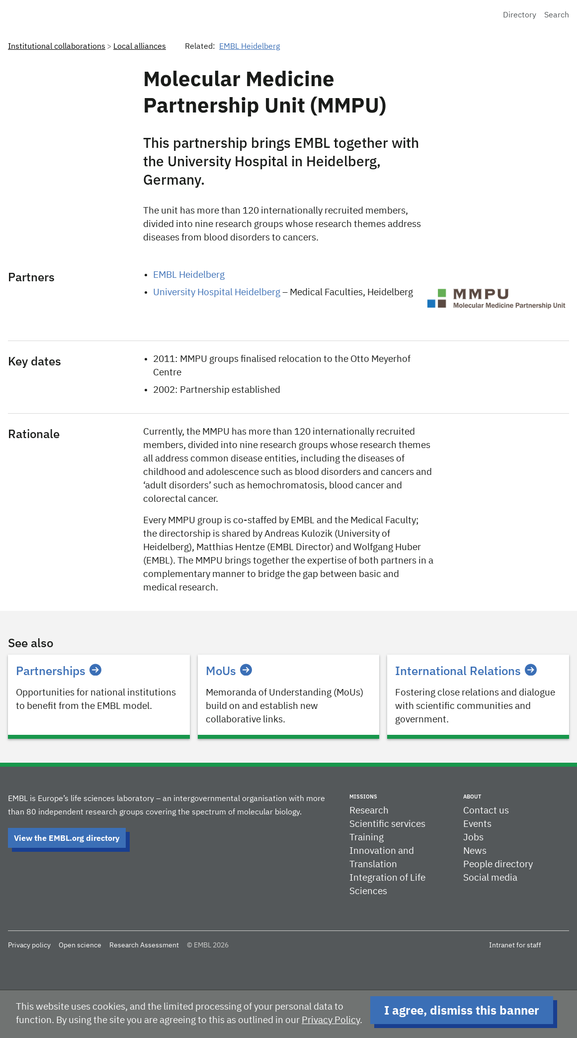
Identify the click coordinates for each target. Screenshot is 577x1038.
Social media (490, 878)
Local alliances (139, 47)
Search (556, 15)
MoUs (229, 671)
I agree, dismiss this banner (461, 1010)
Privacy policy (29, 945)
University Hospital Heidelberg (216, 292)
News (475, 851)
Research (369, 810)
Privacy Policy (331, 1020)
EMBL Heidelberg (249, 47)
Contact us (486, 810)
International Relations (466, 671)
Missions (363, 796)
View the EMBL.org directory (67, 838)
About (472, 796)
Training (366, 837)
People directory (498, 864)
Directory (519, 15)
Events (477, 824)
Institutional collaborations (56, 47)
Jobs (473, 837)
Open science (80, 945)
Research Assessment (144, 945)
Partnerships (58, 671)
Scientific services (387, 824)
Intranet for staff (515, 945)
